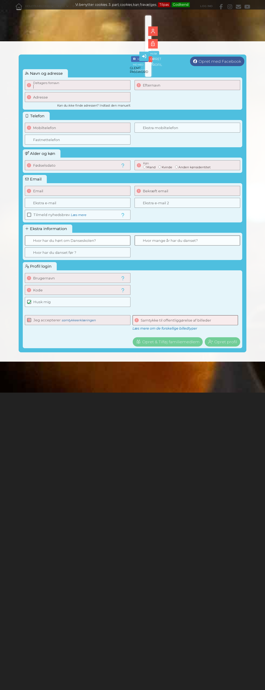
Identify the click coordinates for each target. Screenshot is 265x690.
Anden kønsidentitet (194, 167)
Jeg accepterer (64, 320)
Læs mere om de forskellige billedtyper (164, 328)
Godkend (181, 5)
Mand (150, 167)
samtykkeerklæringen (79, 320)
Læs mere (78, 215)
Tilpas (164, 5)
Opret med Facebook (220, 61)
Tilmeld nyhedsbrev (59, 215)
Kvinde (167, 167)
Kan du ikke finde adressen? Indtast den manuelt (93, 105)
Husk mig (42, 302)
